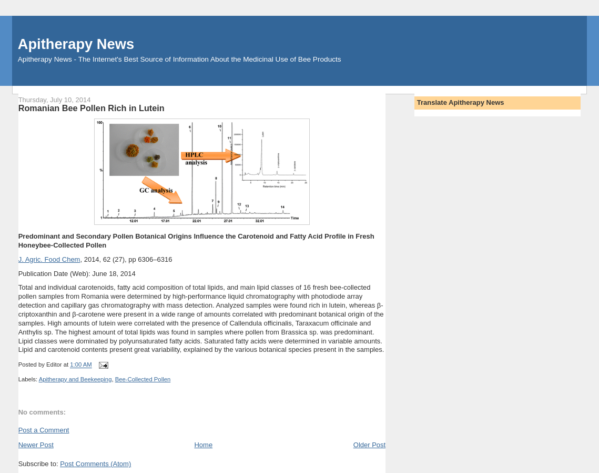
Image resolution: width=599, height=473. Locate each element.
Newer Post (36, 445)
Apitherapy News (76, 44)
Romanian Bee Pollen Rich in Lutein (91, 108)
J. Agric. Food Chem (49, 259)
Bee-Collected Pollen (143, 379)
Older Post (369, 445)
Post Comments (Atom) (95, 464)
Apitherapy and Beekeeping (75, 379)
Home (203, 445)
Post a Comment (43, 430)
